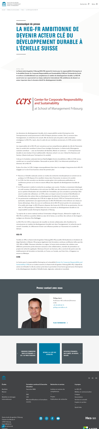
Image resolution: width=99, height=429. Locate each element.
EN (96, 378)
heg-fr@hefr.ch (6, 424)
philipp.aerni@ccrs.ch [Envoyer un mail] (60, 307)
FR (89, 378)
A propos (78, 384)
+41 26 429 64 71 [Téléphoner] (58, 305)
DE (92, 378)
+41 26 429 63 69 (7, 426)
